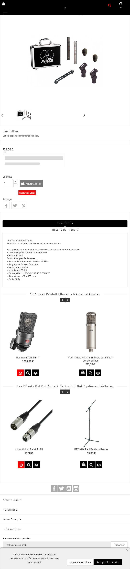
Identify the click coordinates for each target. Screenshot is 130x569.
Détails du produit (65, 229)
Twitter (61, 488)
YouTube (68, 488)
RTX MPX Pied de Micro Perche (91, 449)
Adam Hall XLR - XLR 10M (29, 449)
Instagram (76, 488)
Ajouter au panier (33, 183)
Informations (12, 529)
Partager (6, 205)
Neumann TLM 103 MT (28, 357)
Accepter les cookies (107, 562)
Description (65, 223)
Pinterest (23, 205)
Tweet (15, 205)
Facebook (54, 488)
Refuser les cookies (80, 562)
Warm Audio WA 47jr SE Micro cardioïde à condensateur (90, 359)
